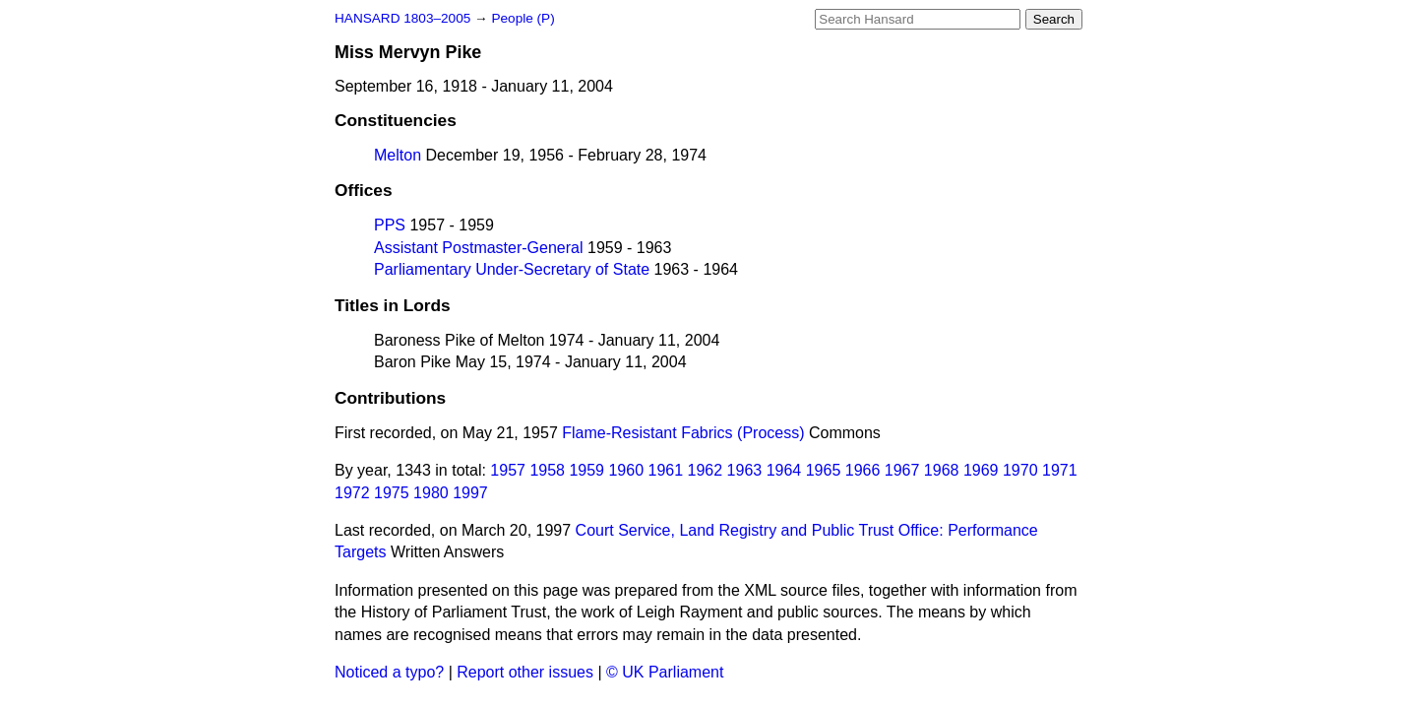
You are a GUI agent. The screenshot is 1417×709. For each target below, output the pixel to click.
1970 (1020, 470)
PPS (389, 225)
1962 (705, 470)
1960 (626, 470)
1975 (391, 492)
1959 (586, 470)
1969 (981, 470)
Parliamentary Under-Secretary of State (511, 269)
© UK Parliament (664, 672)
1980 (431, 492)
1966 (863, 470)
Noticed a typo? (389, 672)
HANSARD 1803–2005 (402, 18)
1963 (745, 470)
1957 (507, 470)
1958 (547, 470)
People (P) (522, 18)
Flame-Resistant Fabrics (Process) (683, 432)
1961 (666, 470)
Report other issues (525, 672)
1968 (941, 470)
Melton (397, 155)
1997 (470, 492)
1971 (1060, 470)
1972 (352, 492)
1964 (784, 470)
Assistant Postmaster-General (479, 247)
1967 (902, 470)
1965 (823, 470)
